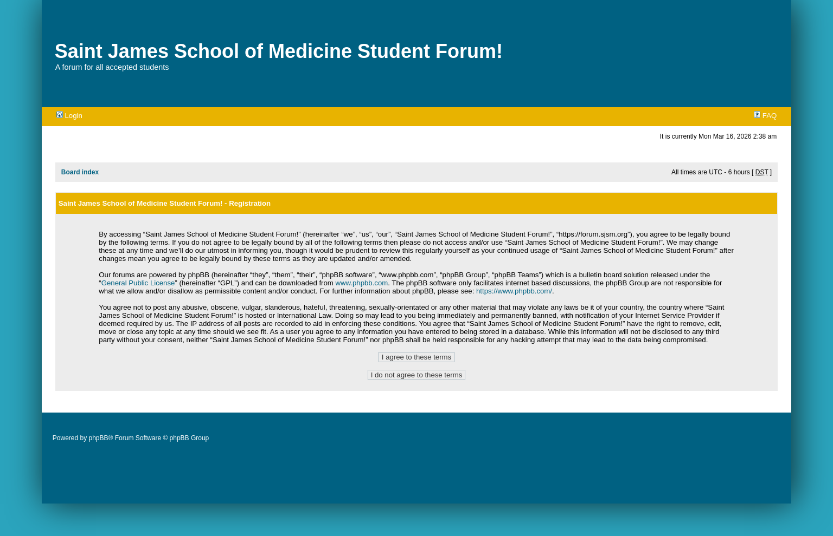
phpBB (98, 438)
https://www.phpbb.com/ (514, 291)
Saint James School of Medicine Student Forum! (279, 51)
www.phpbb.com (361, 283)
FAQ (765, 116)
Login (69, 116)
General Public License (138, 283)
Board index (80, 172)
